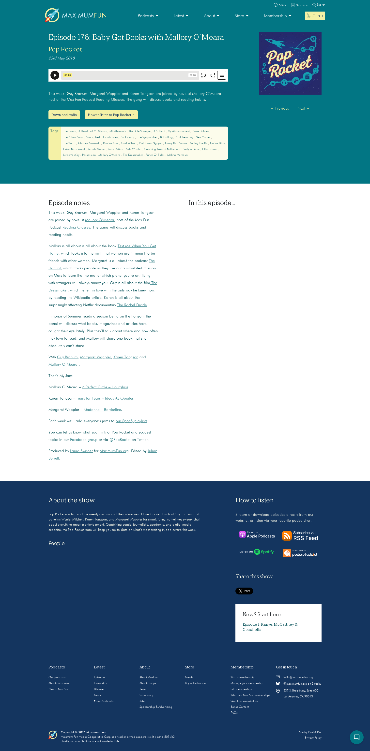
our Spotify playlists (131, 421)
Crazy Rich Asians (176, 143)
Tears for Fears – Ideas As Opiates (105, 399)
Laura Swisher (81, 451)
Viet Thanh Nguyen (151, 143)
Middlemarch (118, 131)
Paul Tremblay (184, 137)
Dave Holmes (201, 131)
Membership (275, 16)
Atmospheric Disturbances (102, 137)
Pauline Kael (111, 143)
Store (239, 16)
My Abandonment (179, 131)
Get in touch (286, 667)
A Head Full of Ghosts (93, 131)
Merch (189, 677)
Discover (99, 689)
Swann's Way (71, 155)
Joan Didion (116, 149)
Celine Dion (218, 143)
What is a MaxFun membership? (250, 695)
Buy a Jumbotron (195, 683)
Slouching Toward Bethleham (162, 149)
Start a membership (243, 677)
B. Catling (166, 137)
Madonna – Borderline (102, 410)
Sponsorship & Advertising (155, 707)
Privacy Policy (313, 738)
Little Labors (210, 149)
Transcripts (101, 683)
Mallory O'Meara (109, 155)
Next (303, 109)
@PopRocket (119, 440)
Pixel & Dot (315, 732)
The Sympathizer (147, 137)
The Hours (70, 131)
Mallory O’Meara (99, 220)
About (209, 16)
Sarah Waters (97, 149)
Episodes (99, 677)
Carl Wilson (129, 143)
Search (318, 5)
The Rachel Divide (132, 305)
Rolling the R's (199, 143)
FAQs (234, 712)
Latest (179, 16)
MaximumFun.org (114, 451)
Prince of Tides (155, 155)
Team (142, 689)
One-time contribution (244, 701)
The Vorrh (69, 143)
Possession (89, 155)
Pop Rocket (65, 49)
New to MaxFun (58, 689)
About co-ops (147, 683)
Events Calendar (104, 701)
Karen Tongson (125, 357)
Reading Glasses (76, 228)
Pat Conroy (128, 137)
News (97, 695)
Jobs (142, 701)
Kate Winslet (134, 149)
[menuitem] (148, 16)
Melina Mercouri (177, 155)
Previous (279, 109)
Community (146, 695)
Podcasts (146, 16)
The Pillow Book (73, 137)
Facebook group (83, 440)
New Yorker (203, 137)
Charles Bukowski (89, 143)
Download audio (64, 115)
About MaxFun (148, 677)
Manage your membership (247, 683)
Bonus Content (240, 707)
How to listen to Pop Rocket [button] (110, 115)
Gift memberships (241, 689)
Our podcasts (57, 677)
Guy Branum (67, 357)
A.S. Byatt (160, 131)
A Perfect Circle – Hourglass (105, 387)
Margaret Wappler (95, 357)
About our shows (58, 683)
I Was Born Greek (74, 149)
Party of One (191, 149)
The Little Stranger (140, 131)
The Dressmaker (133, 155)
